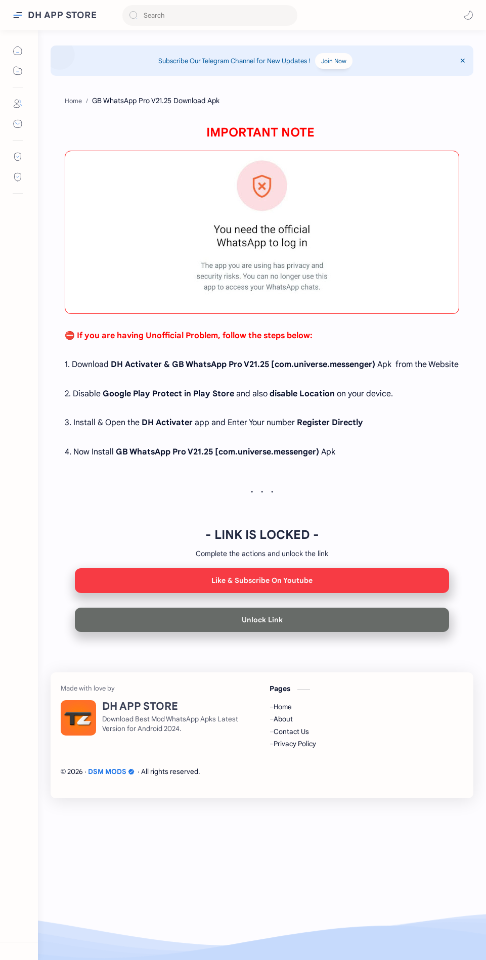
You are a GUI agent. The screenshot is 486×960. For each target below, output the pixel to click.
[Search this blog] (209, 15)
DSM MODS (111, 923)
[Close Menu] (463, 60)
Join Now (333, 61)
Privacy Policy (295, 895)
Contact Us (291, 883)
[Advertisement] (262, 156)
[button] (468, 15)
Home (283, 858)
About (283, 870)
